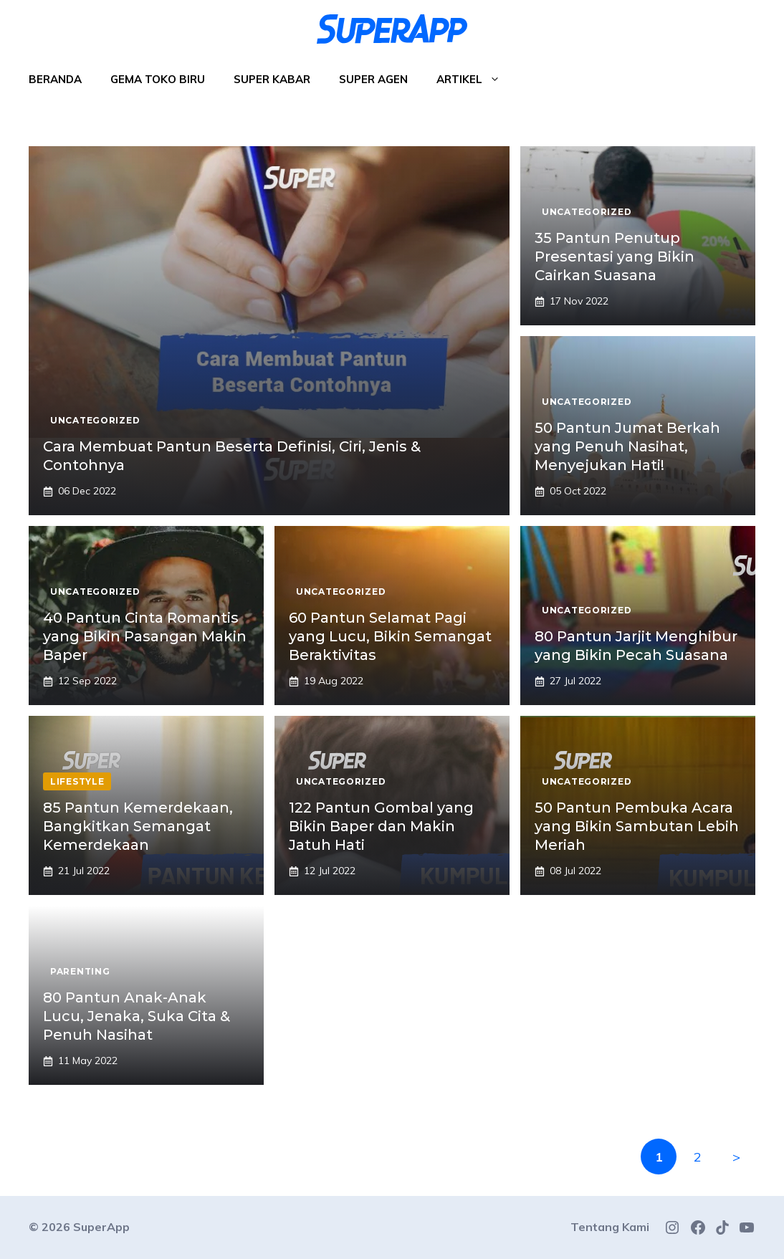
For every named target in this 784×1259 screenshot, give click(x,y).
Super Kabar (272, 79)
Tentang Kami (609, 1227)
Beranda (55, 79)
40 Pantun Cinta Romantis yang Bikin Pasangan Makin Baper (145, 636)
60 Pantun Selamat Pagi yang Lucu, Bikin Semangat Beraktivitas (390, 636)
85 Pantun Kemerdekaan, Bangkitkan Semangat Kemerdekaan (138, 826)
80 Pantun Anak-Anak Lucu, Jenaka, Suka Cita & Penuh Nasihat (136, 1016)
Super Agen (373, 79)
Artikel (475, 79)
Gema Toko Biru (157, 79)
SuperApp (101, 1227)
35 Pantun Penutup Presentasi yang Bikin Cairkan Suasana (614, 256)
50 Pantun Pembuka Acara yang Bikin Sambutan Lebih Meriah (637, 826)
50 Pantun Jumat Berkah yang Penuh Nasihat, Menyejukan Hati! (627, 446)
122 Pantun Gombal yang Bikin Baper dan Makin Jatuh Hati (381, 826)
